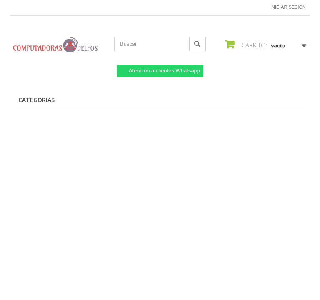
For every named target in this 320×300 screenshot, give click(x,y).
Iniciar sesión (288, 7)
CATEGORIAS (36, 100)
